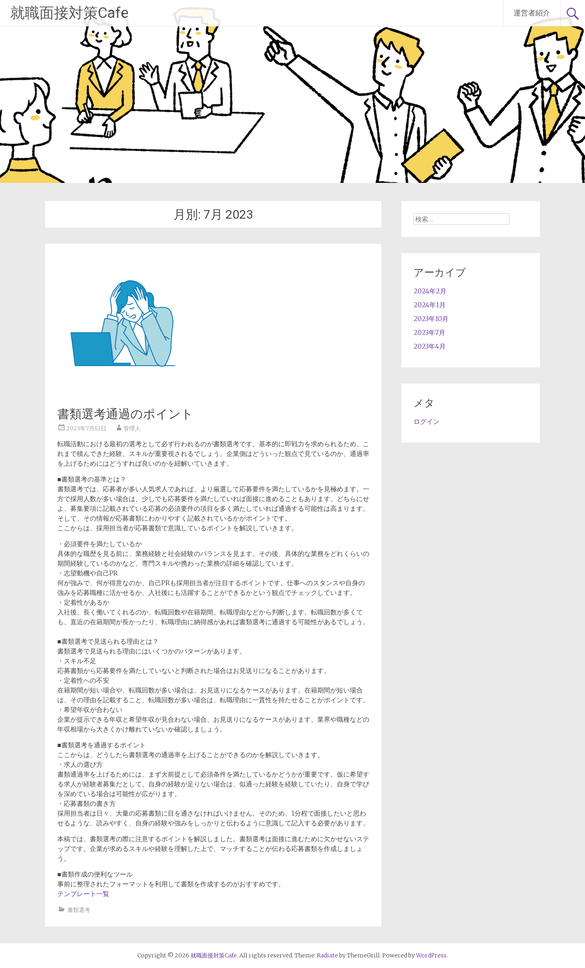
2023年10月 (431, 319)
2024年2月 (430, 291)
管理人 (132, 428)
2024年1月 (430, 305)
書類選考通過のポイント (125, 414)
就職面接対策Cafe (69, 13)
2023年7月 (429, 332)
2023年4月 (430, 346)
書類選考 (78, 910)
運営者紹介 (532, 13)
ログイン (427, 421)
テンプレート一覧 (83, 894)
